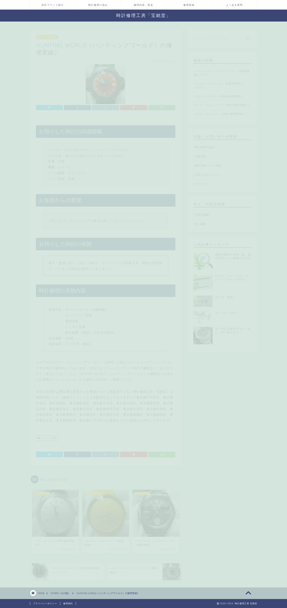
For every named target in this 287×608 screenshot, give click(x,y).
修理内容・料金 (143, 4)
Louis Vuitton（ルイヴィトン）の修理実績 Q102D (222, 71)
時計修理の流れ (98, 4)
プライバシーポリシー (45, 603)
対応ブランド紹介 (52, 4)
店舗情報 (200, 154)
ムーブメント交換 (47, 436)
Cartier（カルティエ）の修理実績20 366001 (219, 83)
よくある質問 (234, 4)
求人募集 (200, 222)
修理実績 (189, 4)
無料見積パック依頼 (207, 163)
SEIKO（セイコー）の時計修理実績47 (219, 112)
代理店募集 (201, 213)
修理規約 (68, 603)
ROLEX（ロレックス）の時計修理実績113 (222, 103)
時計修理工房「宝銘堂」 (143, 15)
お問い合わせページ (207, 173)
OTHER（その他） (47, 35)
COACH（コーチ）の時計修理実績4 (218, 94)
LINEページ (201, 182)
